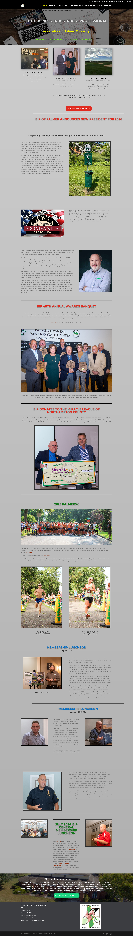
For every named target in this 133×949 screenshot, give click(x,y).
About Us (52, 5)
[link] (58, 854)
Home (45, 5)
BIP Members (108, 5)
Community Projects (66, 908)
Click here (54, 335)
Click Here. (29, 565)
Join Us (99, 5)
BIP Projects (63, 5)
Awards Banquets (76, 5)
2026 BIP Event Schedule (79, 121)
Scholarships (90, 5)
